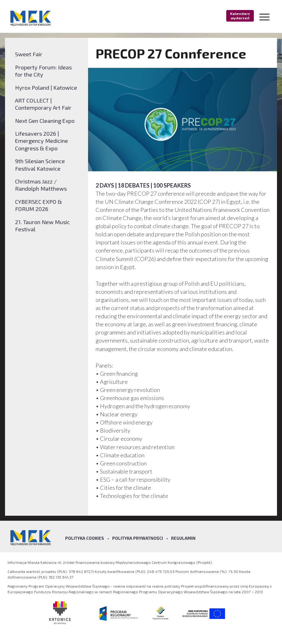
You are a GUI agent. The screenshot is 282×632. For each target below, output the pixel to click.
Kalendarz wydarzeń (240, 15)
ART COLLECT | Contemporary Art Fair (43, 104)
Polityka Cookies (84, 538)
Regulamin (183, 538)
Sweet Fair (28, 54)
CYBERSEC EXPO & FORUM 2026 (38, 205)
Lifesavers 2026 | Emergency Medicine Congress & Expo (41, 141)
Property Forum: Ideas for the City (43, 71)
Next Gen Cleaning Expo (45, 120)
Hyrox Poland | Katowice (46, 87)
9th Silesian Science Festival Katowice (40, 165)
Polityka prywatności (137, 538)
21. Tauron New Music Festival (42, 225)
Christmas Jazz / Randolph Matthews (41, 185)
